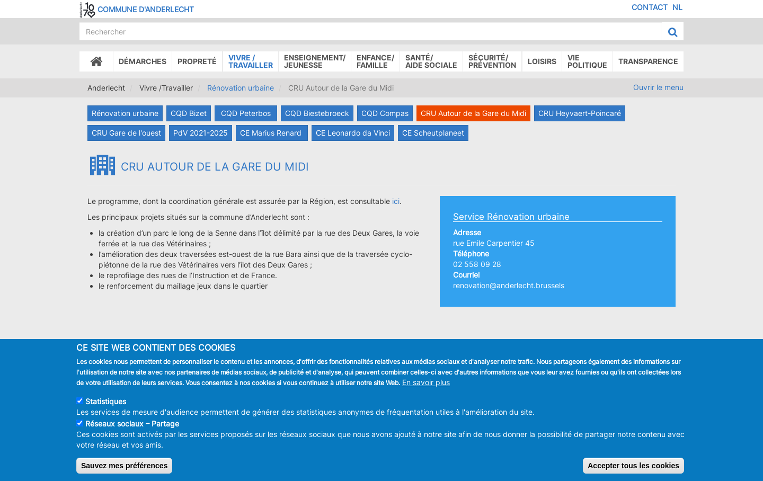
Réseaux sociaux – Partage (132, 423)
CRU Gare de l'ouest (126, 132)
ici (396, 201)
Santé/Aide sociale (431, 61)
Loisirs (542, 61)
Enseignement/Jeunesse (314, 61)
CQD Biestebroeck (317, 113)
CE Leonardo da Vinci (353, 132)
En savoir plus (426, 382)
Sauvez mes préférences (124, 465)
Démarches (142, 61)
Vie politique (587, 61)
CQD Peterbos (246, 113)
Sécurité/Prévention (492, 61)
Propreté (197, 61)
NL (677, 7)
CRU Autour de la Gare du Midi (473, 113)
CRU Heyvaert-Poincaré (579, 113)
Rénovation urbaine (240, 87)
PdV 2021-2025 (200, 132)
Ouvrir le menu (658, 87)
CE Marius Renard (272, 132)
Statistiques (105, 401)
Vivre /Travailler (250, 61)
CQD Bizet (189, 113)
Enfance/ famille (375, 61)
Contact (650, 7)
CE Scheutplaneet (433, 132)
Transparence (648, 61)
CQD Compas (385, 113)
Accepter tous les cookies (633, 465)
